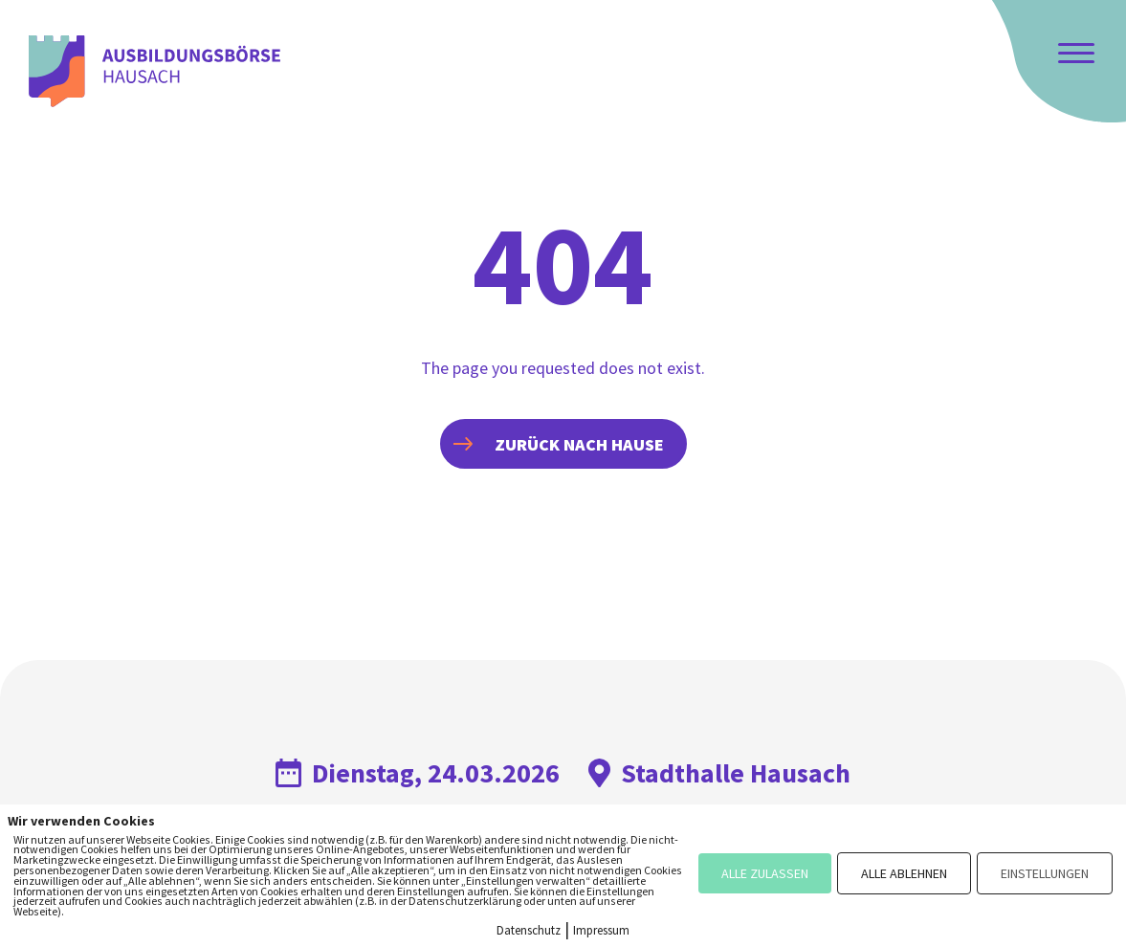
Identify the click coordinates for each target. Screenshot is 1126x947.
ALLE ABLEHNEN (904, 873)
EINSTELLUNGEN (1045, 873)
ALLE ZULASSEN (764, 873)
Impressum (601, 930)
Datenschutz (529, 930)
